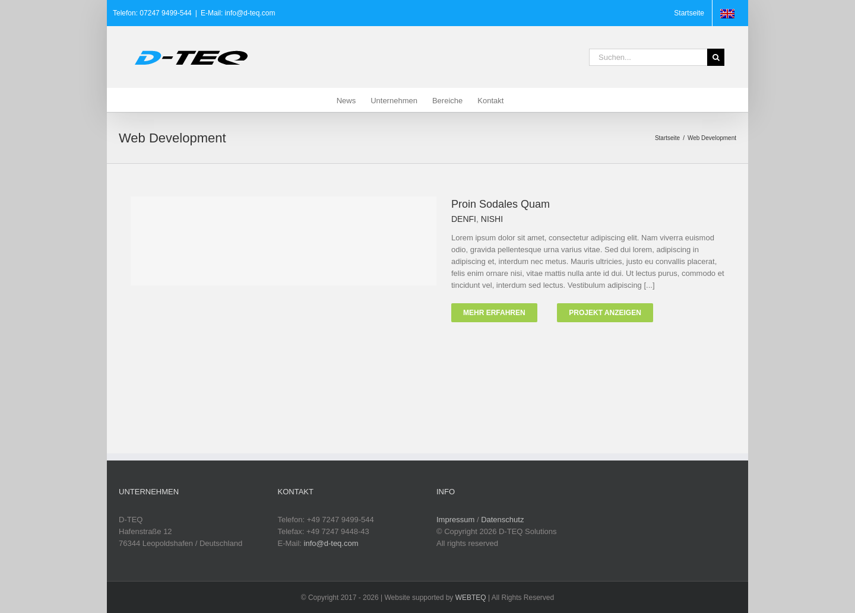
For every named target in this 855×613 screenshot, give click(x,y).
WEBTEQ (470, 597)
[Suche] (715, 57)
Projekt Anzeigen (605, 313)
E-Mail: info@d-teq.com (238, 13)
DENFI (463, 219)
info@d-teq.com (331, 543)
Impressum (455, 519)
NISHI (492, 219)
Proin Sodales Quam (500, 204)
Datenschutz (502, 519)
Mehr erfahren (494, 313)
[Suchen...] (648, 57)
